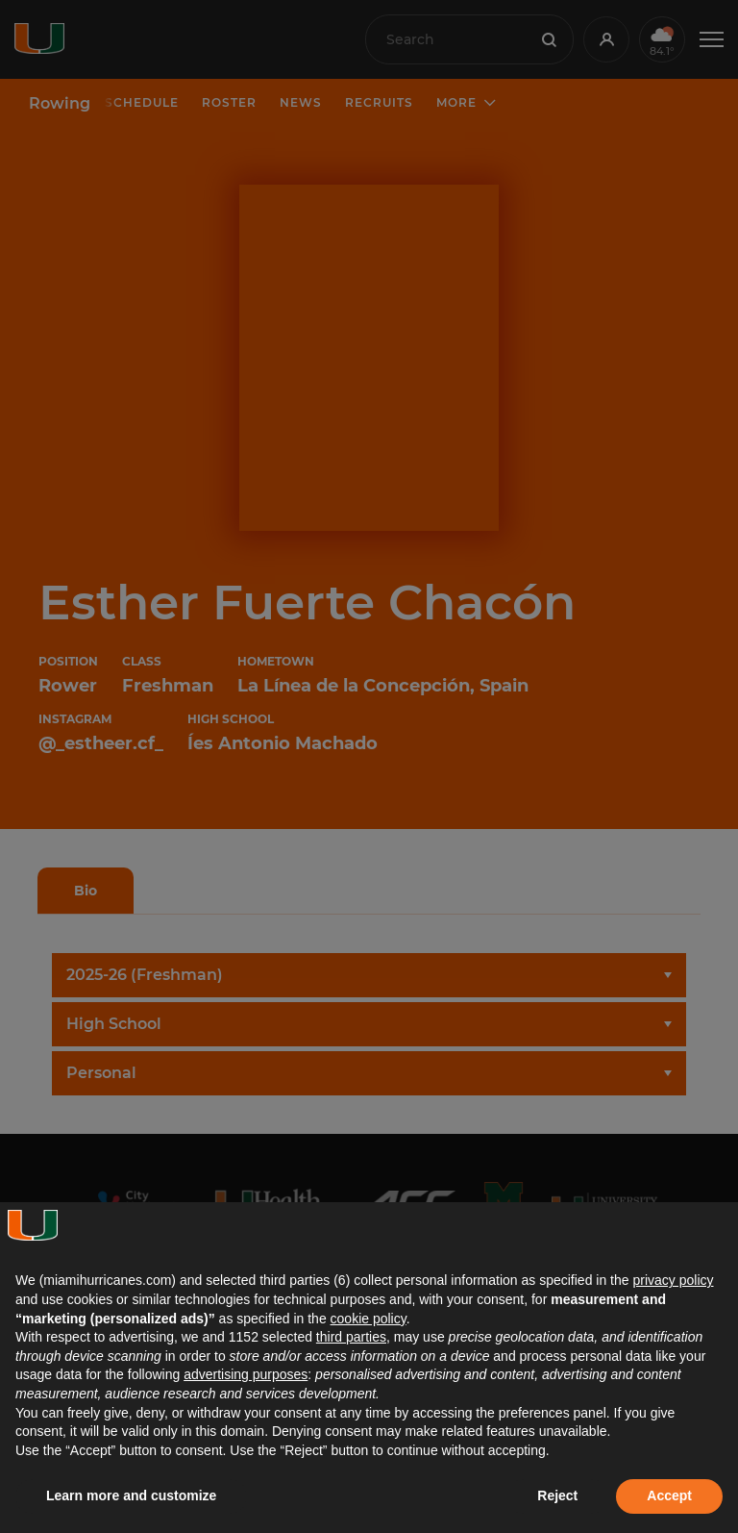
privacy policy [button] (672, 1280)
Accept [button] (669, 1495)
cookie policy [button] (368, 1318)
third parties (351, 1337)
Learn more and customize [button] (131, 1495)
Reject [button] (557, 1495)
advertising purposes (246, 1374)
